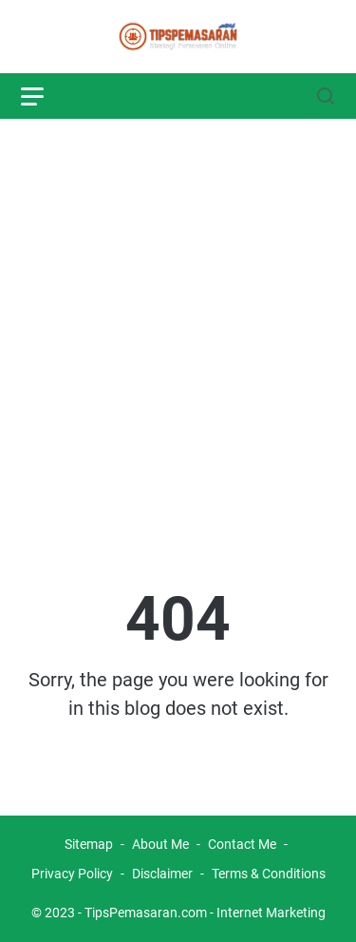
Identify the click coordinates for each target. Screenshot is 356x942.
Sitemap (89, 844)
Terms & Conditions (269, 873)
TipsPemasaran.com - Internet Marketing (205, 912)
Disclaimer (164, 873)
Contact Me (242, 844)
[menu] (43, 96)
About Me (160, 844)
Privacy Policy (72, 873)
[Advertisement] (178, 318)
